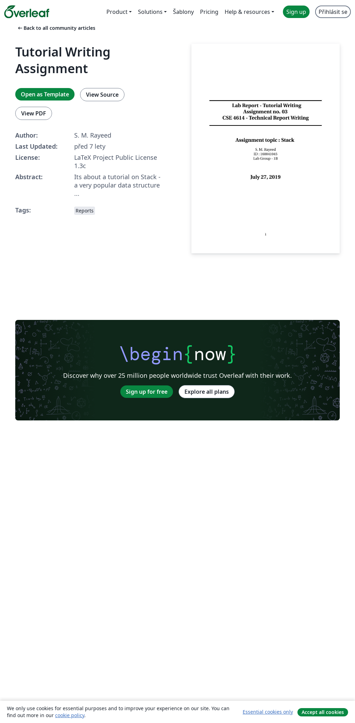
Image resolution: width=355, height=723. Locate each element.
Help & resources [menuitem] (247, 12)
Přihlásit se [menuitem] (333, 12)
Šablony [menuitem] (183, 12)
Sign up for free (146, 391)
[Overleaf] (26, 12)
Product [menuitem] (117, 12)
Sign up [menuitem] (296, 12)
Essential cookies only (268, 711)
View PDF (33, 113)
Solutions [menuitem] (150, 12)
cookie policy (69, 715)
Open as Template (45, 94)
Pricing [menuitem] (209, 12)
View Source (102, 94)
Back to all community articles (56, 28)
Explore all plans (206, 391)
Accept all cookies (323, 712)
